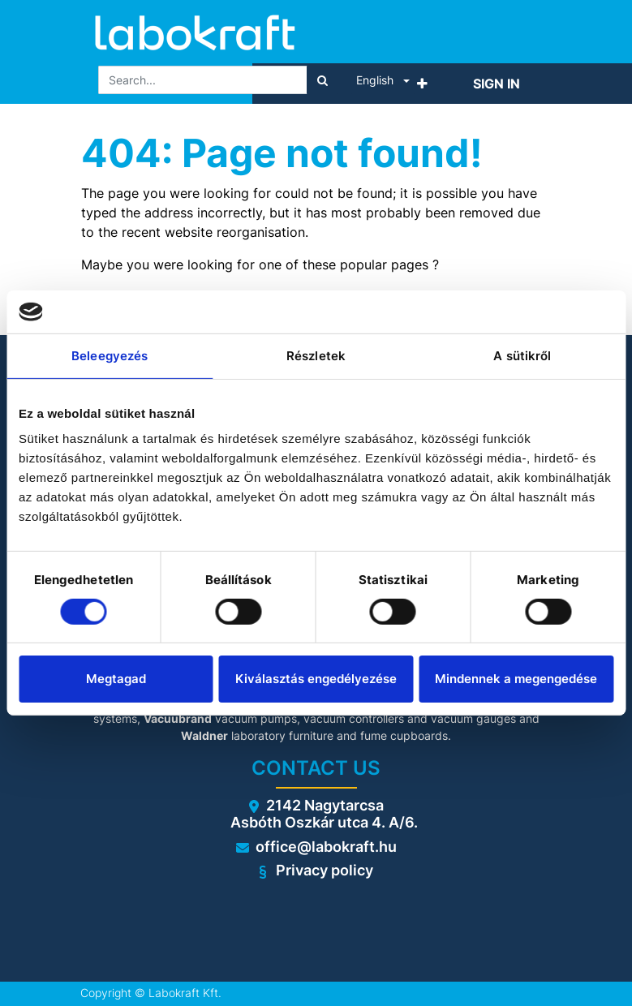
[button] (422, 83)
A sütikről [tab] (522, 355)
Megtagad (116, 678)
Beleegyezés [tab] (109, 355)
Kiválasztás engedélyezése (316, 678)
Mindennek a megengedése (516, 678)
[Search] (322, 80)
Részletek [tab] (316, 355)
